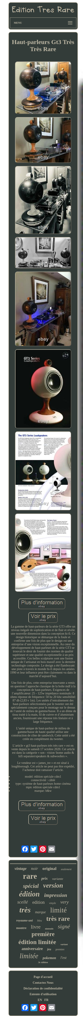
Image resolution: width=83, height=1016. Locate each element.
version (53, 885)
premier (60, 949)
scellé (22, 902)
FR (46, 1000)
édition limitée (37, 942)
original (49, 868)
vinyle (52, 903)
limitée (28, 956)
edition (38, 902)
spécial (31, 886)
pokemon (49, 958)
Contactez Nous (43, 982)
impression (55, 895)
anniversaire (32, 948)
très (25, 910)
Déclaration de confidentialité (43, 988)
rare (30, 876)
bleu (39, 920)
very (64, 902)
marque (40, 912)
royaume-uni (24, 920)
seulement (66, 869)
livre (36, 927)
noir (34, 868)
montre (21, 928)
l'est (63, 958)
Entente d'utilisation (43, 994)
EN (40, 1000)
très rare (58, 918)
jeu (49, 949)
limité (58, 910)
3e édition (43, 962)
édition (29, 894)
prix (44, 878)
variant (64, 944)
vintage (21, 868)
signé (64, 926)
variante (57, 879)
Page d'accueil (43, 977)
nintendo (49, 928)
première (43, 934)
